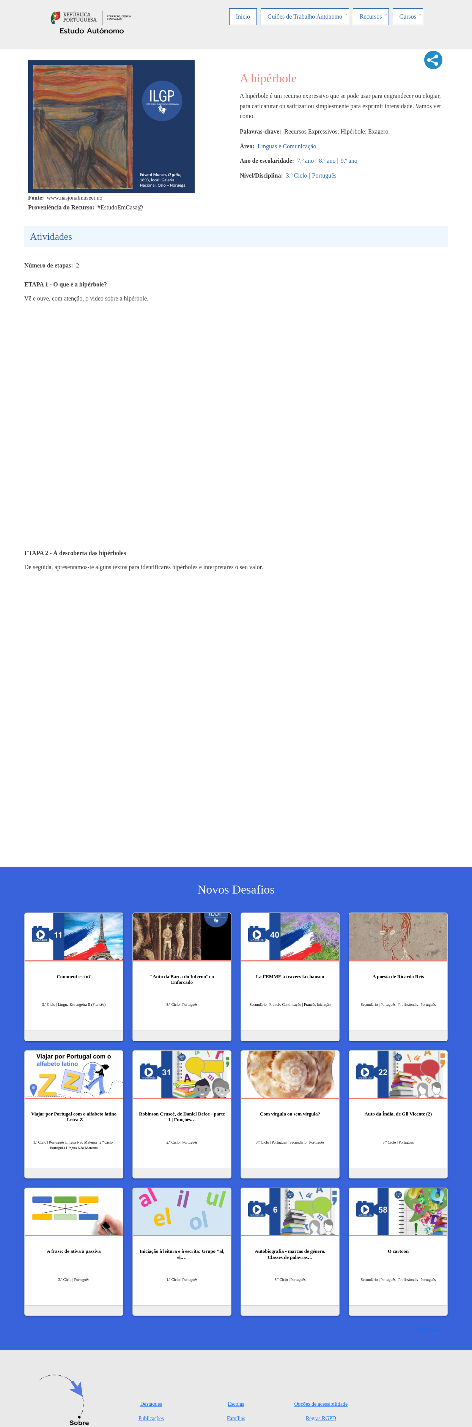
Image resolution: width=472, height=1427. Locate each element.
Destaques (151, 1404)
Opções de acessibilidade (321, 1404)
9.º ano (349, 160)
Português (324, 175)
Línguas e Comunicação (287, 146)
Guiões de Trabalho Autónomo (304, 16)
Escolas (236, 1404)
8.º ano (327, 160)
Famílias (236, 1418)
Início (243, 16)
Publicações (151, 1418)
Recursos (371, 16)
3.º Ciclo (296, 175)
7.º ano (305, 160)
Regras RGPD (321, 1418)
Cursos (408, 16)
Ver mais (428, 1329)
